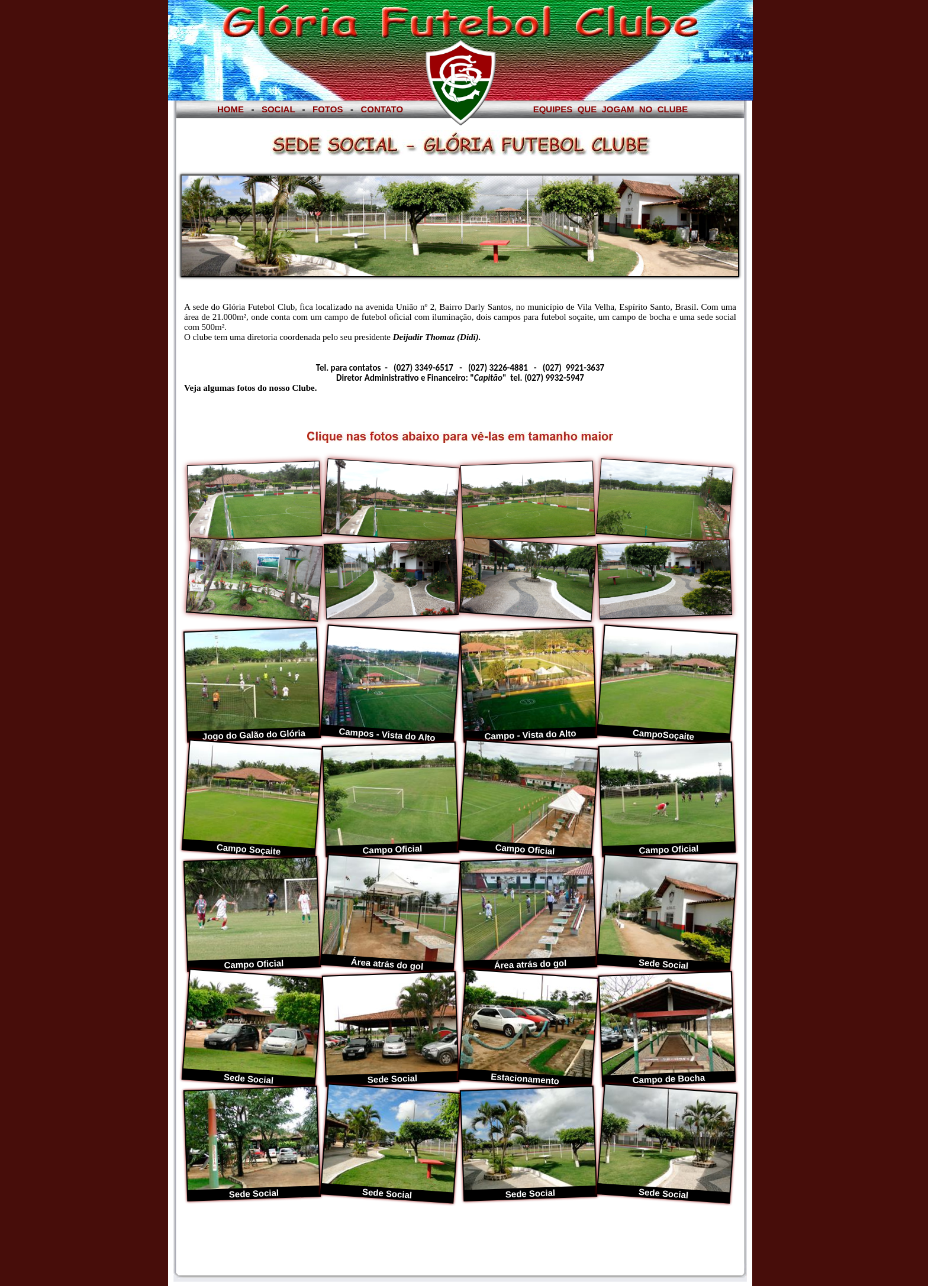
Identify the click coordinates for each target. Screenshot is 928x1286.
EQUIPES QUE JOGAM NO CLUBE (610, 109)
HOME (230, 109)
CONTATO (381, 109)
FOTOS (327, 109)
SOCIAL (278, 109)
